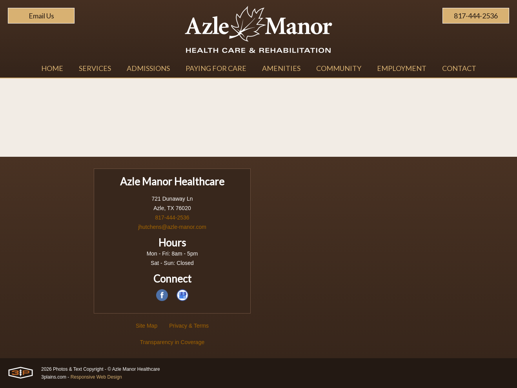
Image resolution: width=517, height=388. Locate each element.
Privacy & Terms (189, 326)
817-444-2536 (476, 15)
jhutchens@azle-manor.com (172, 227)
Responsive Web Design (96, 377)
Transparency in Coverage (172, 342)
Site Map (146, 326)
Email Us (41, 15)
